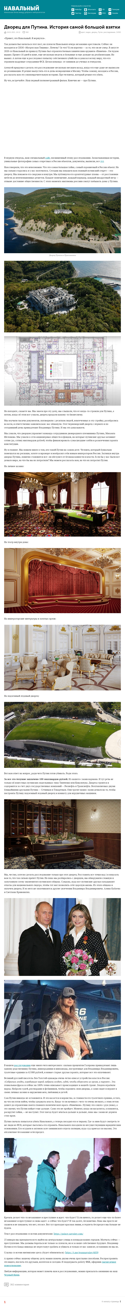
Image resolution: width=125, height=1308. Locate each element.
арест (83, 32)
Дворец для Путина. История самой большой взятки (62, 27)
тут (102, 161)
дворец (94, 32)
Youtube (113, 13)
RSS (102, 13)
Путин (100, 32)
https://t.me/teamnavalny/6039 (81, 1252)
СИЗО (118, 32)
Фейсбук (76, 9)
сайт (47, 158)
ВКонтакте (90, 9)
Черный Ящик (11, 1275)
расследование (109, 32)
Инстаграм (90, 13)
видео (88, 32)
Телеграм (113, 9)
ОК (102, 9)
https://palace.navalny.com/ (68, 1234)
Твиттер (76, 13)
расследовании (22, 1065)
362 (27, 32)
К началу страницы (111, 1301)
